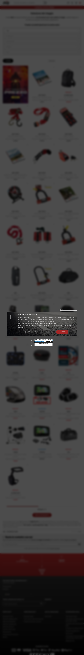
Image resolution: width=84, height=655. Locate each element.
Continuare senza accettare (68, 310)
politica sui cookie (50, 323)
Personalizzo (33, 332)
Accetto (62, 332)
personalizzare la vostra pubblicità (54, 325)
